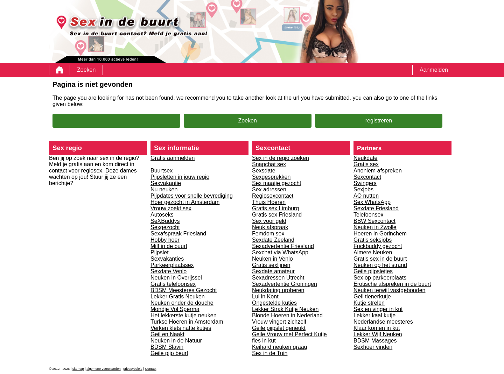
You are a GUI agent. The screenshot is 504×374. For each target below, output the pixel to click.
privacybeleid (132, 369)
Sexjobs (363, 189)
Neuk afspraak (270, 227)
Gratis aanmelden (172, 158)
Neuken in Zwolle (375, 227)
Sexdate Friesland (376, 208)
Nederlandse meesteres (383, 322)
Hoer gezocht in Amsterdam (184, 202)
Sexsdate (263, 171)
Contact (150, 369)
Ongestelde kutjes (274, 303)
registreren (378, 121)
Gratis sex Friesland (277, 215)
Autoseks (162, 215)
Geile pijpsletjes (373, 271)
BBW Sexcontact (375, 221)
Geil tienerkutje (372, 296)
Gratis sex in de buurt (380, 259)
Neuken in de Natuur (176, 341)
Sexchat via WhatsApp (280, 252)
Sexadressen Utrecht (278, 278)
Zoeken (86, 70)
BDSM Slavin (166, 347)
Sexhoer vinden (373, 347)
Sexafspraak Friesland (178, 234)
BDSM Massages (375, 341)
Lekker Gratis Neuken (177, 296)
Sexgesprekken (271, 177)
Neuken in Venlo (272, 259)
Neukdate (366, 158)
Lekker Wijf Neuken (378, 334)
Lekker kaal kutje (375, 315)
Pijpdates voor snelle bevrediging (191, 196)
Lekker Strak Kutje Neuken (285, 309)
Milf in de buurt (168, 246)
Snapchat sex (269, 164)
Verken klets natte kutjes (180, 328)
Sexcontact (367, 177)
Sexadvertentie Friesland (283, 246)
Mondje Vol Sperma (175, 309)
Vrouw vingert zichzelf (279, 322)
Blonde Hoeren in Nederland (287, 315)
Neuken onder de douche (182, 303)
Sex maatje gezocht (276, 183)
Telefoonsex (368, 215)
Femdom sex (268, 234)
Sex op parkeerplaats (380, 278)
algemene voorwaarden (103, 369)
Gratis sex (366, 164)
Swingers (365, 183)
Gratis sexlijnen (271, 265)
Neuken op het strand (380, 265)
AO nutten (366, 196)
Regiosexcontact (272, 196)
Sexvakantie (165, 183)
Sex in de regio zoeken (280, 158)
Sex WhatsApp (372, 202)
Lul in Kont (265, 296)
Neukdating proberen (278, 290)
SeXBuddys (165, 221)
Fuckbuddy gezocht (378, 246)
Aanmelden (434, 70)
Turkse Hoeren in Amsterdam (186, 322)
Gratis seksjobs (373, 240)
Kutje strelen (369, 303)
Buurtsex (161, 171)
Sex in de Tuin (269, 353)
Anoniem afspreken (378, 171)
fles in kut (264, 341)
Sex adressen (269, 189)
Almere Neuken (373, 252)
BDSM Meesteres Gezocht (183, 290)
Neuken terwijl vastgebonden (389, 290)
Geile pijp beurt (169, 353)
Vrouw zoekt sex (170, 208)
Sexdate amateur (273, 271)
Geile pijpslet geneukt (279, 328)
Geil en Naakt (167, 334)
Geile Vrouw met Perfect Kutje (289, 334)
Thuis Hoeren (269, 202)
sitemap (78, 369)
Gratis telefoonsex (173, 284)
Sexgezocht (165, 227)
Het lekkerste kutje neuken (183, 315)
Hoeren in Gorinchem (380, 234)
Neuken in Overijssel (176, 278)
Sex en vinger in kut (378, 309)
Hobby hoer (165, 240)
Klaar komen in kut (377, 328)
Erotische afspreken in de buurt (392, 284)
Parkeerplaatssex (172, 265)
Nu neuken (163, 189)
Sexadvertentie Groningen (284, 284)
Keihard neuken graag (279, 347)
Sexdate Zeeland (273, 240)
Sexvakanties (167, 259)
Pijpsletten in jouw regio (179, 177)
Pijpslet (159, 252)
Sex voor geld (269, 221)
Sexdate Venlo (168, 271)
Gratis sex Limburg (275, 208)
